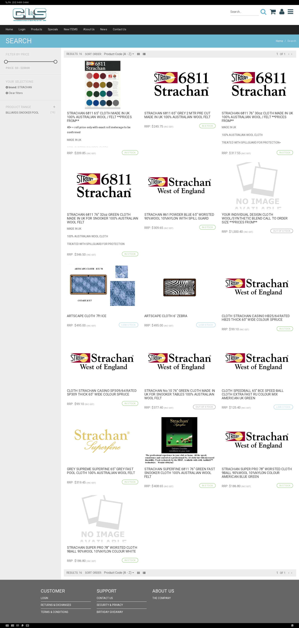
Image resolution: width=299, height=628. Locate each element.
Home (9, 29)
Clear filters (14, 93)
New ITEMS (71, 29)
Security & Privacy (110, 604)
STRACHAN (19, 87)
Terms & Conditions (54, 612)
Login (22, 29)
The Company (161, 598)
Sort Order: (93, 54)
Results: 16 (74, 53)
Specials (53, 29)
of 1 (282, 54)
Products (36, 29)
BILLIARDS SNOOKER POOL (30, 112)
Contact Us (119, 29)
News (103, 29)
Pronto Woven (157, 625)
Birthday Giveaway (110, 612)
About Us (89, 29)
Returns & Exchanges (56, 604)
